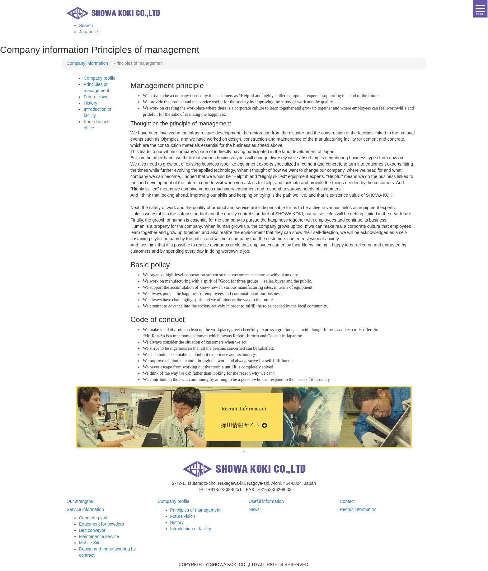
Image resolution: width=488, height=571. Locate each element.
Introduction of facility (190, 528)
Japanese (88, 31)
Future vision (96, 96)
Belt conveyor (92, 530)
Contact (347, 501)
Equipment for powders (101, 524)
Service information (85, 509)
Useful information (266, 501)
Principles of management (195, 510)
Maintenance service (99, 536)
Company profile (99, 78)
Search (86, 25)
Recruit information (358, 509)
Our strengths (80, 501)
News (254, 509)
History (90, 103)
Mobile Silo (89, 542)
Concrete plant (93, 517)
